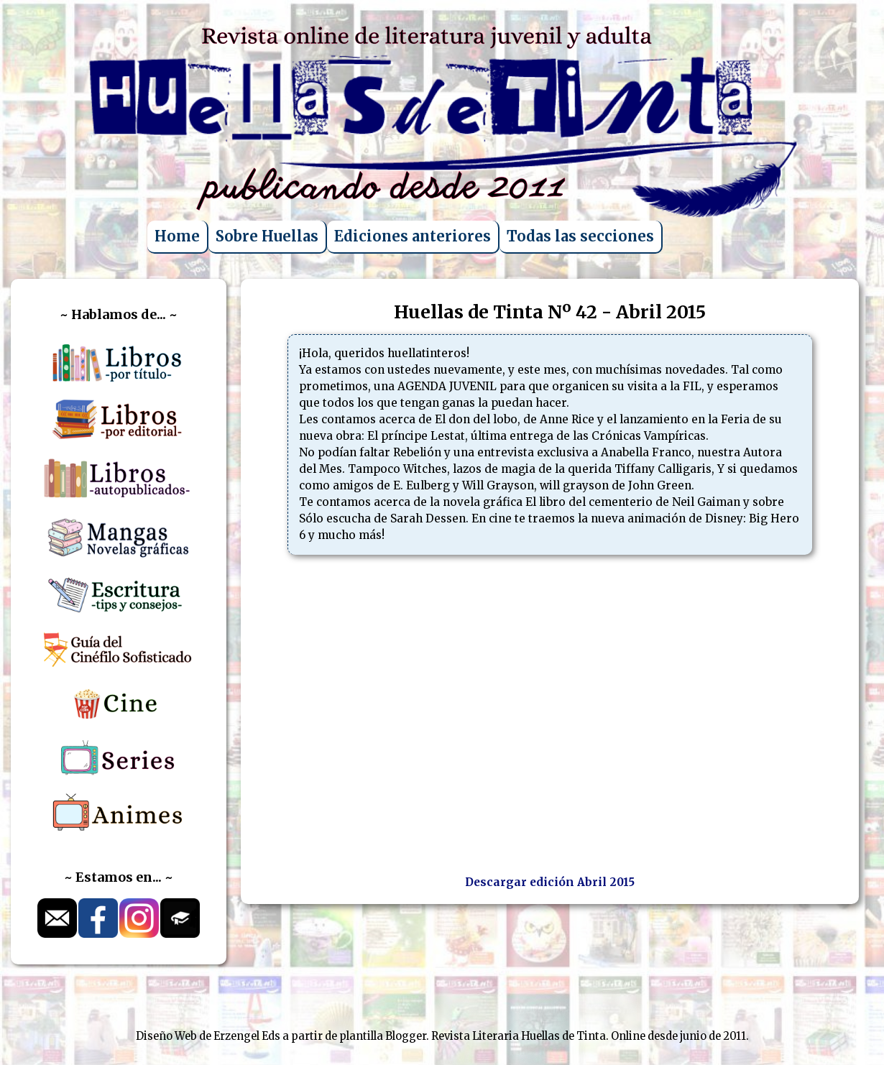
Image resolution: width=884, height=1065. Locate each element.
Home (177, 236)
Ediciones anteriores (412, 236)
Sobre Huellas (267, 236)
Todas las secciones (580, 236)
